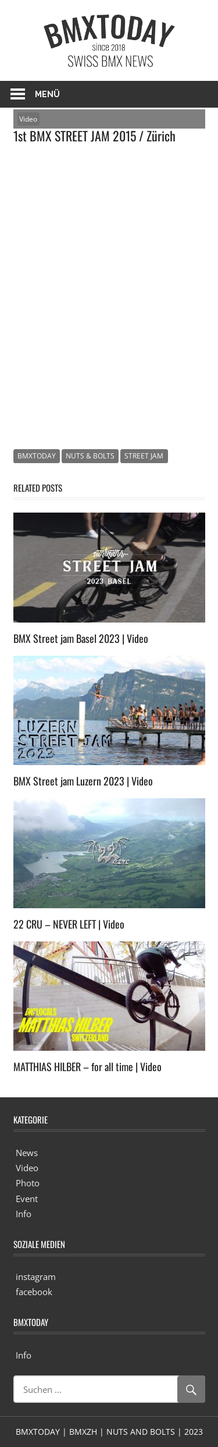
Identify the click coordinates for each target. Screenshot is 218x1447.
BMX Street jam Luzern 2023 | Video (83, 780)
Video (28, 119)
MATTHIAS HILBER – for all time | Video (87, 1066)
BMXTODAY (36, 456)
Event (27, 1198)
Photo (28, 1183)
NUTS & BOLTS (90, 456)
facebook (34, 1291)
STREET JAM (143, 456)
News (27, 1152)
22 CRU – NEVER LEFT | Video (68, 924)
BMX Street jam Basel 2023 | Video (80, 638)
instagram (36, 1276)
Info (23, 1214)
